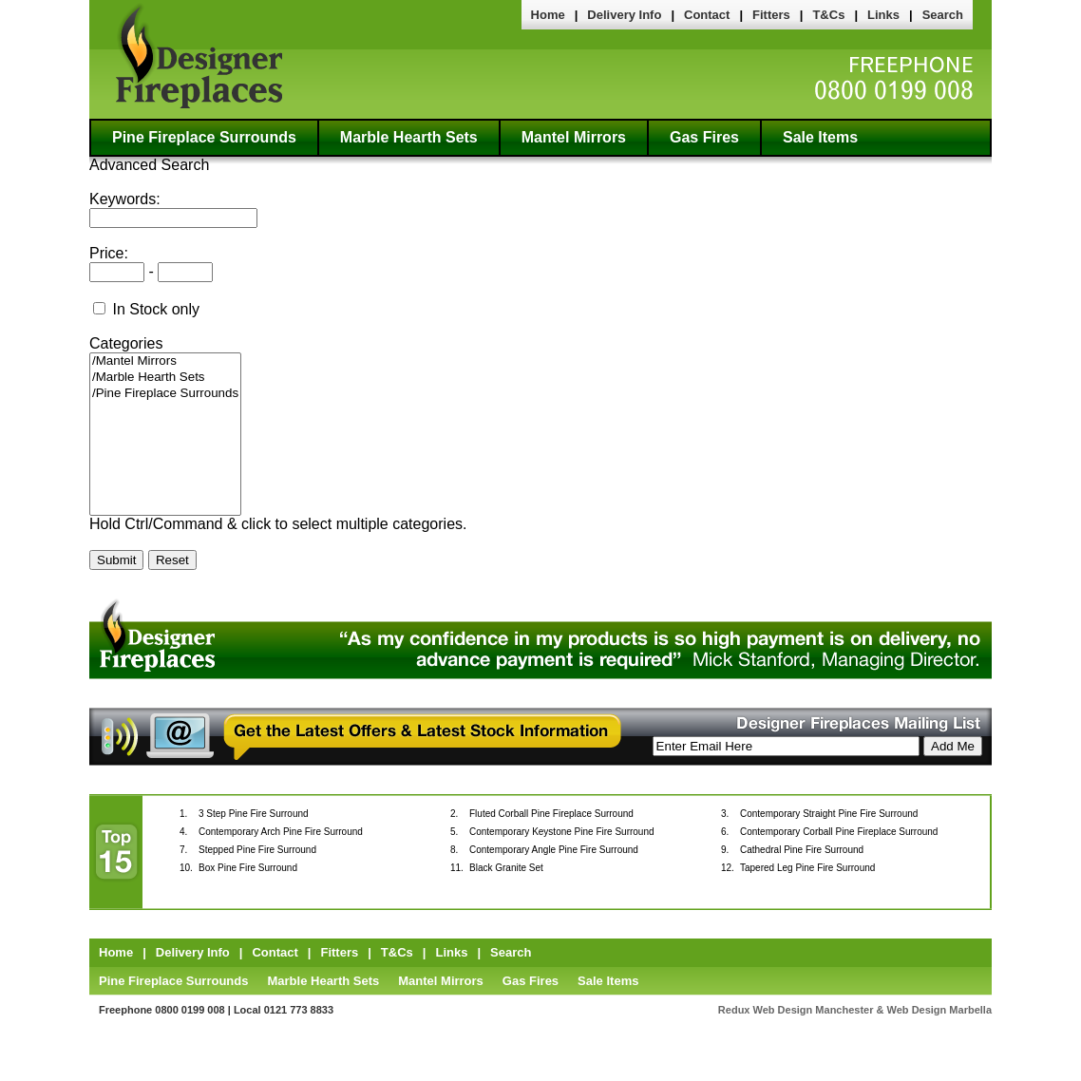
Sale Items (820, 137)
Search (942, 15)
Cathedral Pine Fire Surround (801, 849)
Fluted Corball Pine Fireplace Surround (551, 813)
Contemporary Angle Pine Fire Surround (553, 849)
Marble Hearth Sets (409, 137)
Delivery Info (624, 15)
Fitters (771, 15)
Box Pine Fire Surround (248, 868)
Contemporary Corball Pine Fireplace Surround (839, 831)
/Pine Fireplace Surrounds (165, 394)
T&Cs (828, 15)
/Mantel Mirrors (165, 361)
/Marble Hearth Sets (165, 378)
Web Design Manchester (813, 1009)
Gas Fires (704, 137)
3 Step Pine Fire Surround (254, 813)
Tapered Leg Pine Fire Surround (807, 868)
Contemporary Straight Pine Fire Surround (829, 813)
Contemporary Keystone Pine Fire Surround (561, 831)
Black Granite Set (506, 868)
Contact (707, 15)
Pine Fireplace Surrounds (204, 137)
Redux (734, 1009)
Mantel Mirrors (574, 137)
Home (548, 15)
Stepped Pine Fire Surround (257, 849)
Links (883, 15)
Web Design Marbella (939, 1009)
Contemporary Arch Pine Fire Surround (281, 831)
